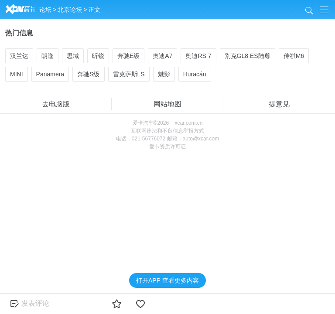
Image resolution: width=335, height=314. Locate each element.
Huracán (194, 74)
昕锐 (98, 55)
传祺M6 (294, 55)
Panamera (50, 74)
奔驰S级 (88, 74)
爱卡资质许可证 (167, 146)
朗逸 (47, 55)
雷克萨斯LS (129, 74)
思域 (73, 55)
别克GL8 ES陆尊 (247, 55)
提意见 (279, 104)
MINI (16, 74)
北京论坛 (70, 9)
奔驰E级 (128, 55)
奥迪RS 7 (198, 55)
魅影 (164, 74)
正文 (94, 9)
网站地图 (167, 104)
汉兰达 (19, 55)
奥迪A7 (162, 55)
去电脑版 (56, 104)
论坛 (45, 9)
